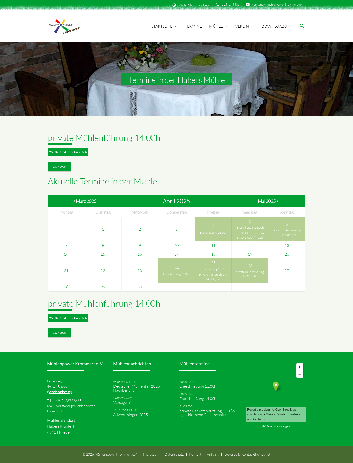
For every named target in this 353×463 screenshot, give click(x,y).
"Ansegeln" (122, 402)
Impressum (151, 454)
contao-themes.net (256, 454)
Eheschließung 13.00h (213, 232)
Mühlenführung (193, 5)
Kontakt (195, 454)
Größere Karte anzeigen (276, 426)
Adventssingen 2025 (130, 415)
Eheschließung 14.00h (197, 398)
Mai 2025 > (268, 201)
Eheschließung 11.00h (197, 386)
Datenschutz (174, 454)
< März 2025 (84, 201)
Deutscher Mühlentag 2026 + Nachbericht (138, 388)
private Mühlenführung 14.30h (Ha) (213, 277)
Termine (193, 26)
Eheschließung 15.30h (176, 274)
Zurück (59, 166)
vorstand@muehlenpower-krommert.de (277, 4)
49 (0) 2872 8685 (69, 401)
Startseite (164, 26)
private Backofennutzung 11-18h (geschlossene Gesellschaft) (207, 413)
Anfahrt (213, 454)
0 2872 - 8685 (231, 4)
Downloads (276, 26)
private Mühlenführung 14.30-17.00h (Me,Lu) (250, 235)
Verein (244, 26)
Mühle (218, 26)
